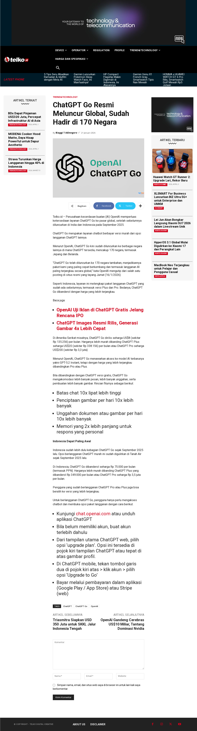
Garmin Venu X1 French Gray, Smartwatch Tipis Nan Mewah (143, 78)
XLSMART (159, 208)
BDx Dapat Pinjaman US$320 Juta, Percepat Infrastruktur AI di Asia (24, 116)
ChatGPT (67, 606)
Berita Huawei (160, 184)
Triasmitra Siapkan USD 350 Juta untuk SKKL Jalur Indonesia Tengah (74, 624)
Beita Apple (160, 276)
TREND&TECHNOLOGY (17, 125)
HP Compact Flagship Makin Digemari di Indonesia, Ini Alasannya (112, 80)
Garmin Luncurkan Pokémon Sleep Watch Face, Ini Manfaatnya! (84, 78)
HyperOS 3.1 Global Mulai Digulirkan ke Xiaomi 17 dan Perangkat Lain (171, 246)
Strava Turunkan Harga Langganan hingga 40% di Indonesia (26, 162)
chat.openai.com (93, 513)
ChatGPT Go (81, 606)
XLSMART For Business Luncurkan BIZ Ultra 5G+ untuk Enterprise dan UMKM (170, 199)
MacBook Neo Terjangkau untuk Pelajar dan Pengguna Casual (171, 268)
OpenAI (94, 606)
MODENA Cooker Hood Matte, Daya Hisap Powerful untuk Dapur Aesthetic (24, 139)
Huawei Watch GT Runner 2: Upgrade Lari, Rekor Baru (171, 178)
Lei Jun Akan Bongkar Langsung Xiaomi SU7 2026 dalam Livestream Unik (172, 223)
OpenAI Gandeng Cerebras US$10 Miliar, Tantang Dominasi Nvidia (122, 624)
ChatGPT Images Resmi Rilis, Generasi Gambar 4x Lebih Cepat (97, 325)
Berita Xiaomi (161, 231)
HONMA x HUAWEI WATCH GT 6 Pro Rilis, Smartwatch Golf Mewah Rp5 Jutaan (173, 80)
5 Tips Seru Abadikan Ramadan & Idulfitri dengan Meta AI (56, 77)
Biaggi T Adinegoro (66, 132)
